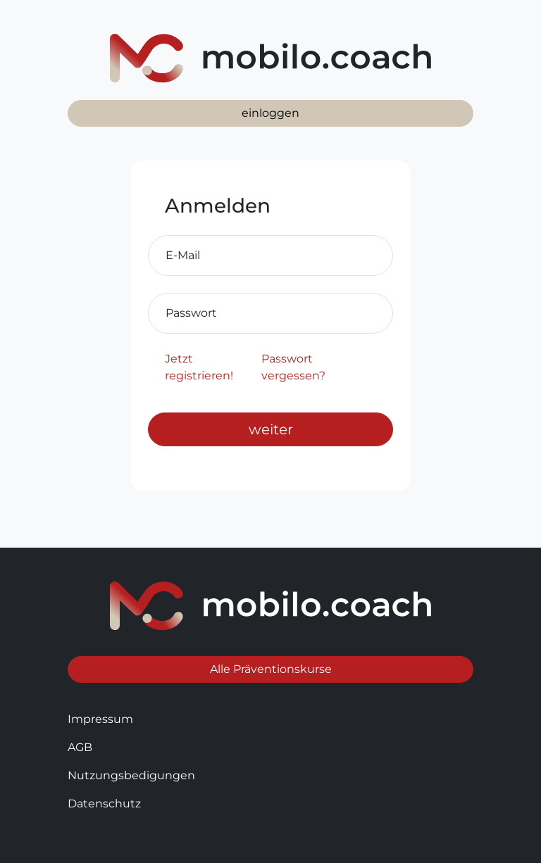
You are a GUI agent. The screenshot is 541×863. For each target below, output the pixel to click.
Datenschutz (104, 803)
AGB (80, 747)
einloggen (270, 113)
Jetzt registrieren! (199, 367)
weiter (271, 429)
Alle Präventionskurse (271, 669)
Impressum (100, 719)
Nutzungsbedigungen (131, 775)
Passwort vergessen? (293, 367)
